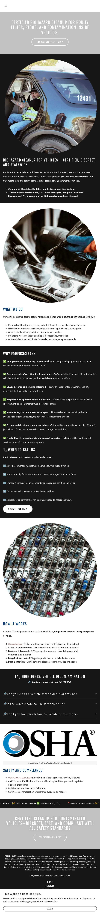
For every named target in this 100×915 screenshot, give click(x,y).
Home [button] (50, 882)
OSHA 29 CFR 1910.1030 (20, 777)
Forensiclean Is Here (50, 837)
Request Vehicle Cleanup (50, 42)
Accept (50, 909)
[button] (14, 5)
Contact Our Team (17, 509)
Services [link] (50, 886)
